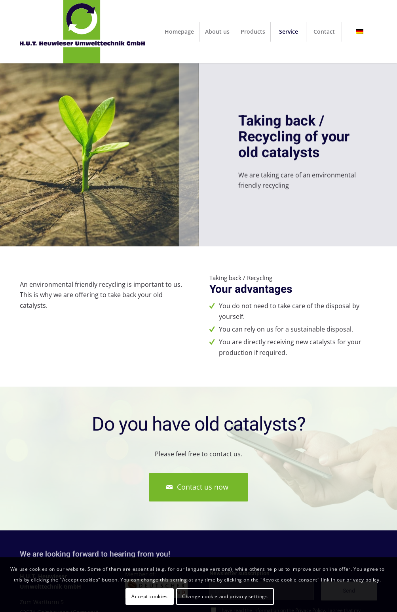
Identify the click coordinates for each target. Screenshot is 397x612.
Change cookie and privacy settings (225, 596)
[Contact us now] (198, 487)
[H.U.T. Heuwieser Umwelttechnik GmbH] (82, 31)
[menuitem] (179, 32)
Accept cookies (149, 596)
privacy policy (362, 579)
